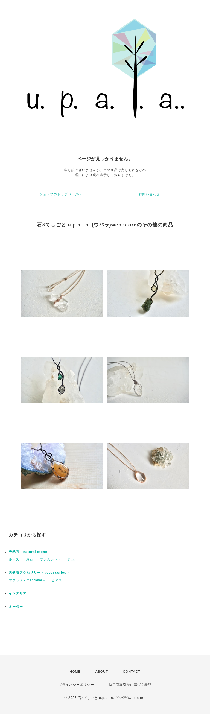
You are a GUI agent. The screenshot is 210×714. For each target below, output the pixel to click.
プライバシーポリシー (76, 685)
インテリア (18, 593)
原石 (29, 559)
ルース (14, 559)
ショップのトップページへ (60, 194)
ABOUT (101, 672)
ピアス (56, 580)
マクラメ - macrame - (27, 580)
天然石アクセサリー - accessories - (39, 573)
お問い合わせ (149, 194)
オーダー (16, 606)
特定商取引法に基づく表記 (130, 685)
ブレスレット (50, 559)
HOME (74, 672)
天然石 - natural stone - (29, 552)
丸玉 (71, 559)
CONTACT (131, 672)
